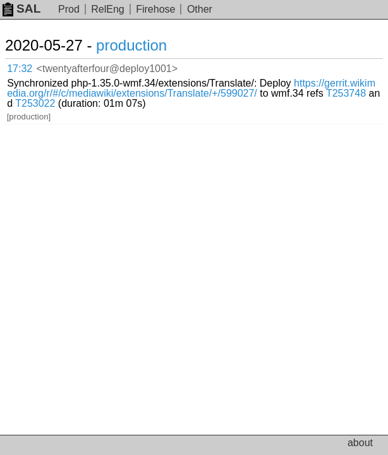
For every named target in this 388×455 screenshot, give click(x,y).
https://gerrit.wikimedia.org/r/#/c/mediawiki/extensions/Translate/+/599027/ (191, 88)
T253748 (346, 93)
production (131, 45)
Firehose (155, 9)
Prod (69, 9)
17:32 (19, 68)
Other (199, 9)
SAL (21, 8)
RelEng (107, 9)
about (360, 442)
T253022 (35, 103)
